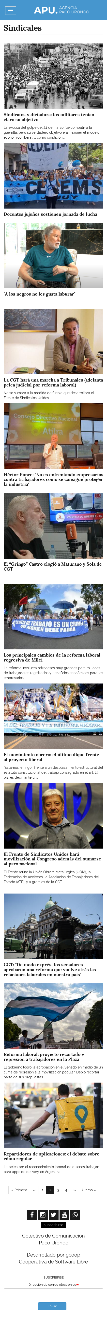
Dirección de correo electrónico (52, 1284)
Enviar (52, 1306)
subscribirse (53, 1225)
